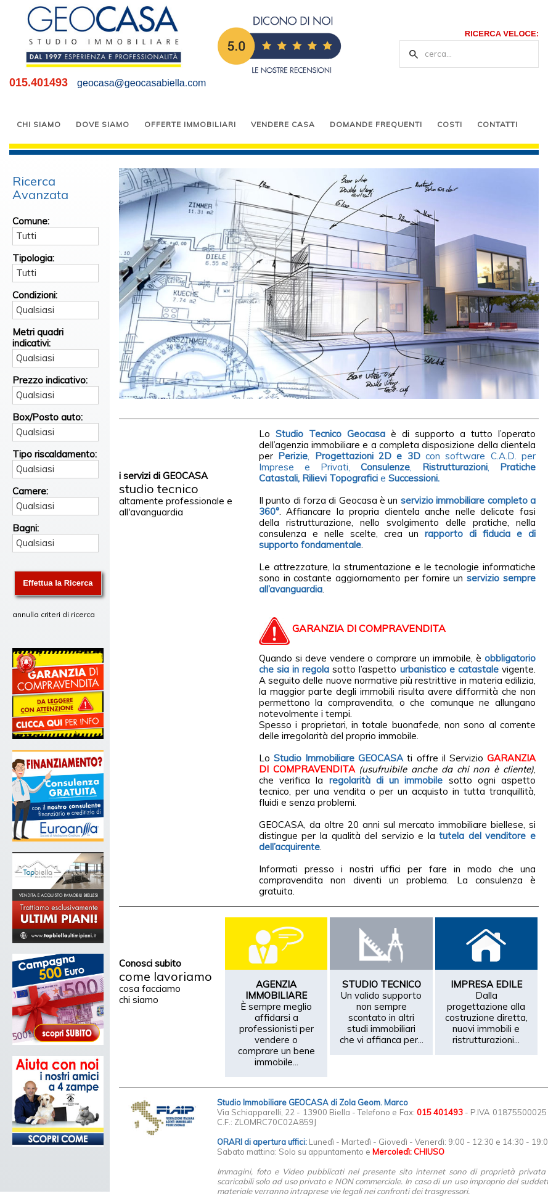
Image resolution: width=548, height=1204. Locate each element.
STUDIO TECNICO (381, 984)
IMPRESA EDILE (486, 984)
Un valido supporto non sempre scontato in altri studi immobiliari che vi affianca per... (381, 1017)
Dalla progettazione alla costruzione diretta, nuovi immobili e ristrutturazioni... (486, 1017)
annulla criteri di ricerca (53, 614)
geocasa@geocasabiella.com (141, 83)
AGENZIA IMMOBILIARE (276, 989)
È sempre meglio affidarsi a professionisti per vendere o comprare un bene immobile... (276, 1034)
